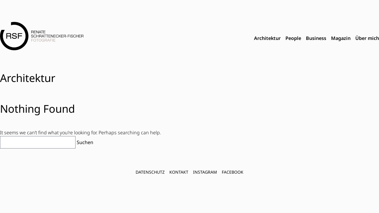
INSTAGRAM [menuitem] (205, 172)
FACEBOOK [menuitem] (232, 172)
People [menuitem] (293, 38)
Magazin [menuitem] (341, 38)
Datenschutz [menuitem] (150, 172)
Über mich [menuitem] (367, 38)
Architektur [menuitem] (267, 38)
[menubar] (316, 38)
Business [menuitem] (316, 38)
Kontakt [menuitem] (178, 172)
